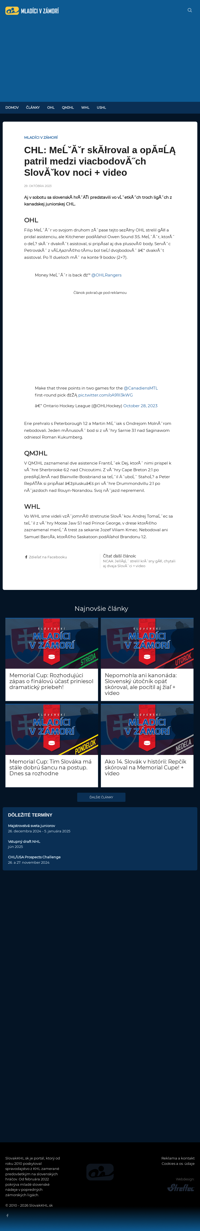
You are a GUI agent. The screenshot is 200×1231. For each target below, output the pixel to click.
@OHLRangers (106, 275)
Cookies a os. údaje (178, 1163)
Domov (11, 108)
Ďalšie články (101, 797)
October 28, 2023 (140, 405)
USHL (101, 108)
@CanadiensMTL (141, 388)
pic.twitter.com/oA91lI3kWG (105, 395)
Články (33, 108)
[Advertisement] (100, 61)
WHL (85, 108)
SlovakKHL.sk (32, 10)
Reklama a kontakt (178, 1158)
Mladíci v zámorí (41, 137)
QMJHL (68, 108)
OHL (50, 108)
